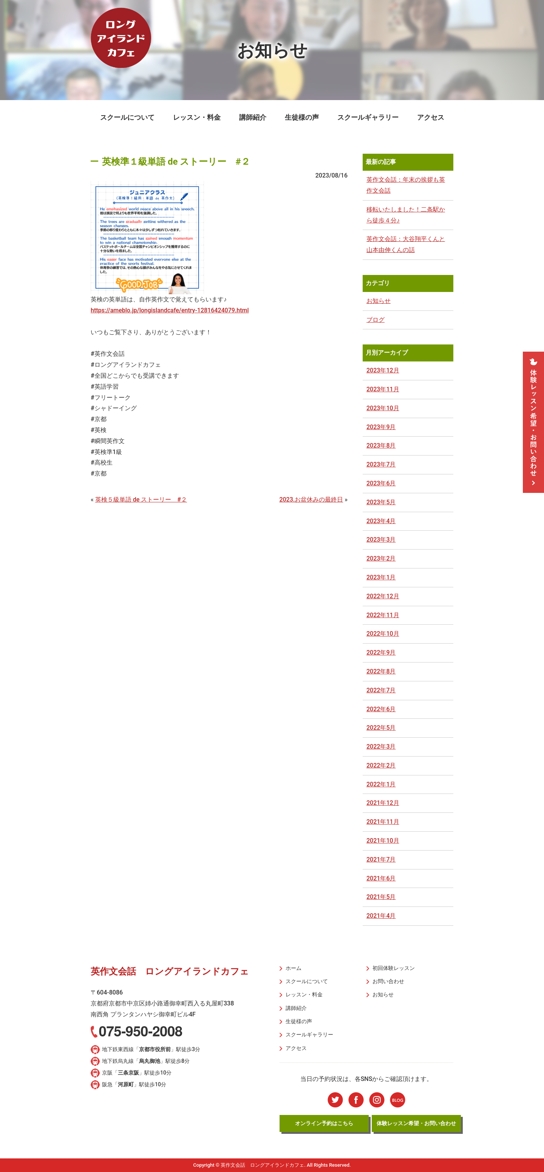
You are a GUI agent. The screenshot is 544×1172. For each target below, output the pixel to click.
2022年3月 (381, 746)
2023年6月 (381, 483)
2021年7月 (381, 859)
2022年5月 (381, 727)
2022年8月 (381, 671)
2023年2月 (381, 558)
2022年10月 (382, 633)
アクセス (430, 117)
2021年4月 (381, 915)
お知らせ (378, 300)
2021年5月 (381, 896)
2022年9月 (381, 652)
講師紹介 (252, 117)
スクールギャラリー (368, 117)
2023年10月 (382, 408)
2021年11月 (382, 821)
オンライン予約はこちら (324, 1123)
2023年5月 (381, 502)
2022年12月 (382, 596)
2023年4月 (381, 521)
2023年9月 (381, 427)
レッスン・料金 (197, 117)
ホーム (293, 968)
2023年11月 (382, 389)
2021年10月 (382, 840)
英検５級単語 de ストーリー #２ (141, 499)
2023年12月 (382, 370)
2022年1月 (381, 784)
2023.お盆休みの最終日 (311, 499)
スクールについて (127, 117)
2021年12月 (382, 802)
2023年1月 (381, 577)
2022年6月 (381, 709)
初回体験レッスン (393, 968)
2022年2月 (381, 765)
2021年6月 (381, 878)
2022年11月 (382, 615)
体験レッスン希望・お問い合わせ (416, 1123)
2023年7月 (381, 464)
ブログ (375, 319)
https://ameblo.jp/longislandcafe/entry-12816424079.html (170, 310)
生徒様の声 (302, 117)
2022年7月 (381, 690)
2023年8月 (381, 445)
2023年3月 (381, 539)
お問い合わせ (388, 981)
